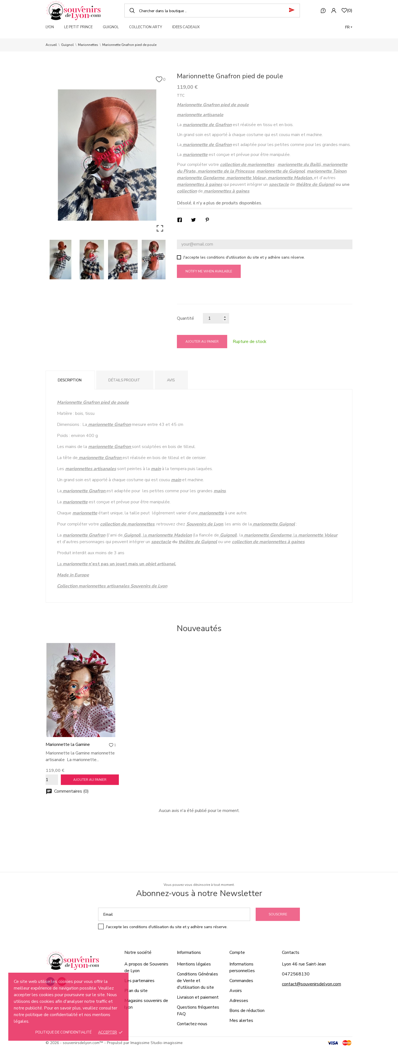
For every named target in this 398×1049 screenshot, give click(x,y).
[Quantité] (216, 318)
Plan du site (136, 991)
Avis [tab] (171, 380)
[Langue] (348, 27)
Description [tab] (70, 380)
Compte (237, 952)
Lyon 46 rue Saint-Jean (304, 964)
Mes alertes (241, 1020)
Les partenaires (139, 981)
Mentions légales (194, 964)
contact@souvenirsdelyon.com (311, 984)
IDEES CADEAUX (186, 27)
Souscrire (278, 914)
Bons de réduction (247, 1011)
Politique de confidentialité (63, 1032)
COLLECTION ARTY (145, 27)
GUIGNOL (111, 27)
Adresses (238, 1001)
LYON (50, 27)
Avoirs (235, 991)
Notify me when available (208, 271)
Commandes (241, 981)
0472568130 (296, 974)
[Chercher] (212, 10)
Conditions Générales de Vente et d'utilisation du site (197, 980)
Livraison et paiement (198, 997)
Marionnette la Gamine (68, 744)
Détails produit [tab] (124, 380)
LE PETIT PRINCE (78, 27)
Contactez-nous (192, 1024)
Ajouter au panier (202, 341)
